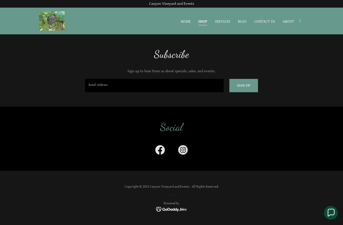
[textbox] (154, 85)
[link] (52, 21)
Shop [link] (202, 21)
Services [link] (222, 21)
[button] (331, 213)
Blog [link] (242, 21)
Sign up (243, 85)
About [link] (288, 21)
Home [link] (186, 21)
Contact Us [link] (264, 21)
